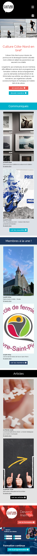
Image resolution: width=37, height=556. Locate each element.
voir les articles (18, 497)
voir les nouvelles (18, 230)
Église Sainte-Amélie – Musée (12, 299)
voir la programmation (18, 549)
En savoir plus (7, 166)
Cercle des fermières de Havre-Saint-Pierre (15, 356)
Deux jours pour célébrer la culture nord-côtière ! (17, 164)
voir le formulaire (26, 522)
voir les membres (18, 363)
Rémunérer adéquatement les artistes (14, 491)
